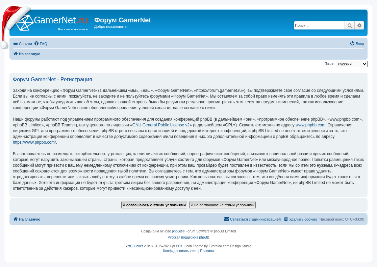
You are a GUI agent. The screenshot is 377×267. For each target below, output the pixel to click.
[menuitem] (40, 44)
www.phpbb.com (310, 125)
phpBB (177, 231)
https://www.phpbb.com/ (34, 142)
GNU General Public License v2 (161, 125)
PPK (179, 246)
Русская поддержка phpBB (188, 237)
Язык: (329, 64)
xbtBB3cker (134, 246)
